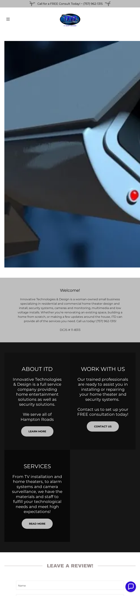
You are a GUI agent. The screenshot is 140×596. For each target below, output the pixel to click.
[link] (70, 19)
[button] (14, 19)
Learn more (37, 431)
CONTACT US (103, 426)
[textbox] (70, 585)
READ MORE (37, 523)
